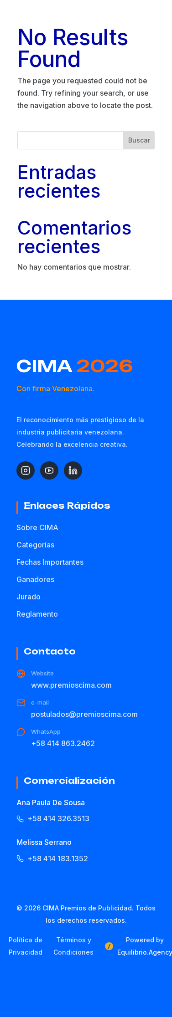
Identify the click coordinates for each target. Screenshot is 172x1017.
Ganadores (35, 579)
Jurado (28, 596)
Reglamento (37, 613)
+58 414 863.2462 (63, 743)
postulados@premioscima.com (84, 714)
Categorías (35, 544)
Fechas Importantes (49, 562)
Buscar (139, 140)
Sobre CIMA (37, 527)
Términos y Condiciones (73, 946)
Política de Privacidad (25, 946)
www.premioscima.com (71, 685)
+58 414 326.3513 (52, 818)
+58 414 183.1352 (52, 858)
